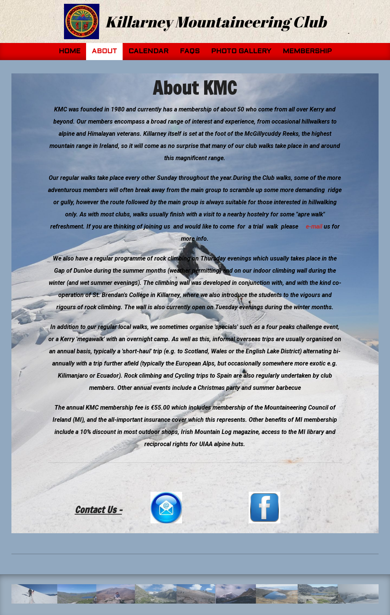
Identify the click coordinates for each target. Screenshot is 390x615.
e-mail (314, 226)
